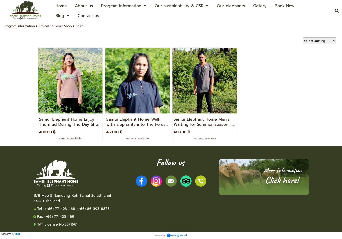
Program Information (19, 26)
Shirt (79, 26)
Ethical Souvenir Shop (55, 26)
